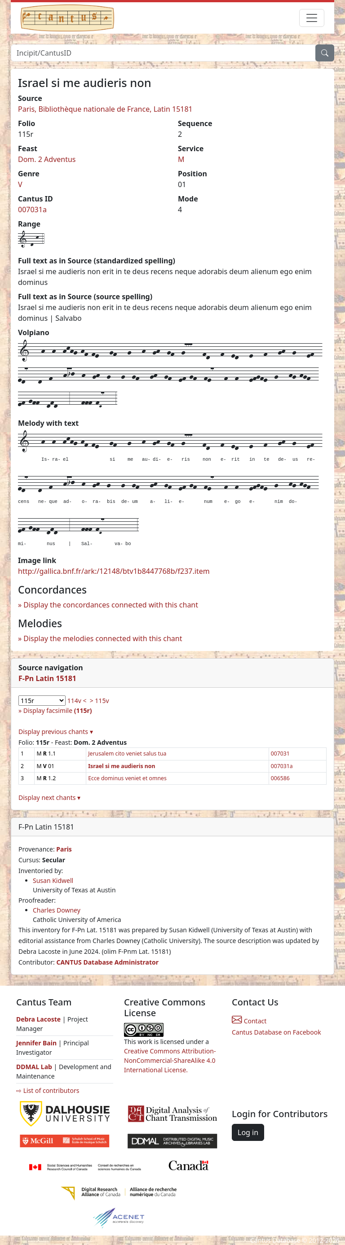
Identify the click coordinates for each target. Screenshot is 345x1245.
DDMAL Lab (34, 1066)
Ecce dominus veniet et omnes (127, 778)
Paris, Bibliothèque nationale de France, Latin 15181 (105, 109)
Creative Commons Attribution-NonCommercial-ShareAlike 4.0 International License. (170, 1060)
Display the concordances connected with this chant (110, 605)
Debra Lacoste (38, 1019)
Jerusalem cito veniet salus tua (127, 753)
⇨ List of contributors (47, 1090)
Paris (64, 849)
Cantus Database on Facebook (276, 1032)
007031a (32, 209)
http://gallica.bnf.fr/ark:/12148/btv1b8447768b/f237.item (114, 571)
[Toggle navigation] (311, 18)
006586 (280, 778)
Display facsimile (57, 710)
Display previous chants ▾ (55, 731)
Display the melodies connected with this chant (102, 638)
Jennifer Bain (37, 1043)
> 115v (99, 700)
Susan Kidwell (53, 880)
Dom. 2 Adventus (47, 159)
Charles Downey (56, 910)
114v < (77, 700)
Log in (248, 1132)
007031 (280, 753)
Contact (249, 1021)
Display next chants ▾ (49, 797)
